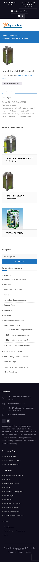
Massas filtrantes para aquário (18, 345)
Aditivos (7, 284)
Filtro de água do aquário (12, 460)
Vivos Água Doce (10, 372)
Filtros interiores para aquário (18, 340)
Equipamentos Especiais (14, 320)
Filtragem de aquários (12, 325)
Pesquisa (19, 261)
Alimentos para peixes (13, 289)
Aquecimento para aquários (15, 300)
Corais (6, 535)
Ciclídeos (7, 315)
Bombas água (9, 305)
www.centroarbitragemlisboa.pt (20, 437)
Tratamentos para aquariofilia (16, 367)
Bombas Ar (8, 310)
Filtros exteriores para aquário (18, 335)
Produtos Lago (10, 361)
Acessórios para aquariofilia (15, 279)
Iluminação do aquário (11, 464)
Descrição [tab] (9, 91)
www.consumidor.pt (10, 443)
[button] (33, 49)
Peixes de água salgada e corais (16, 356)
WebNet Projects (24, 552)
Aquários (7, 295)
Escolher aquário (10, 456)
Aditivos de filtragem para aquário (19, 329)
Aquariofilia (6, 275)
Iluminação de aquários (13, 351)
